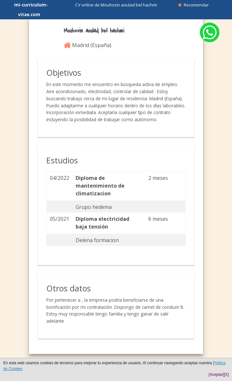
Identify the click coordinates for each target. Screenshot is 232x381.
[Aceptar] (216, 374)
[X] (226, 374)
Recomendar (193, 5)
